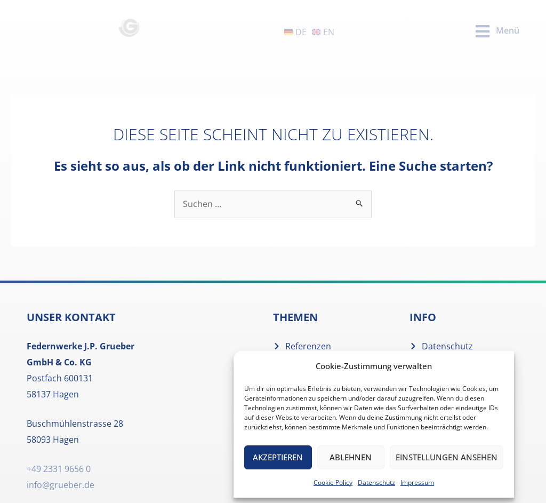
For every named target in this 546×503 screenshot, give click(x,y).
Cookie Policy (333, 482)
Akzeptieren (278, 457)
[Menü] (483, 31)
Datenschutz (376, 482)
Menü (507, 30)
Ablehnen (351, 457)
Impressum (417, 482)
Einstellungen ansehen (446, 457)
